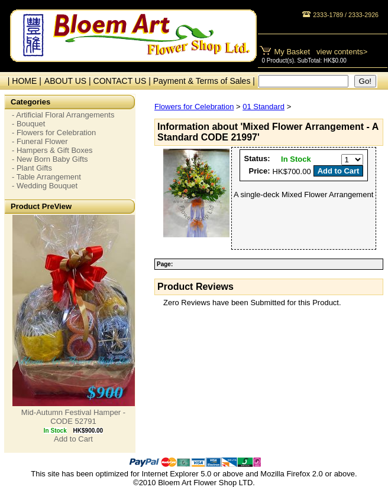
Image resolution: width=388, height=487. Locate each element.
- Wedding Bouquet (44, 185)
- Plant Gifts (32, 168)
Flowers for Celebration (194, 106)
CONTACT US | (123, 81)
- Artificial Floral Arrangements (63, 114)
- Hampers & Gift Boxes (52, 150)
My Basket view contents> (321, 51)
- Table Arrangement (46, 176)
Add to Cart (73, 438)
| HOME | (22, 81)
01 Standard (263, 106)
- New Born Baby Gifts (50, 159)
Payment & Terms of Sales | (204, 81)
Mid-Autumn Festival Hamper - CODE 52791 (73, 417)
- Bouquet (28, 123)
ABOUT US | (68, 81)
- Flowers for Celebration (54, 132)
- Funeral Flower (40, 141)
